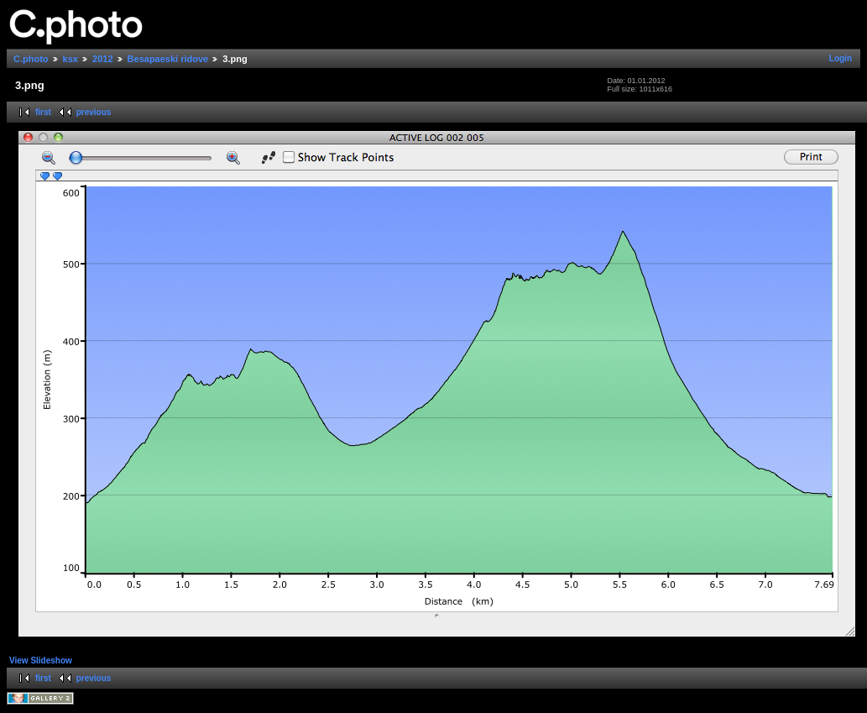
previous (94, 112)
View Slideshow (40, 660)
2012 (102, 59)
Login (840, 58)
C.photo (31, 59)
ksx (70, 59)
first (43, 112)
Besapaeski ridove (168, 59)
